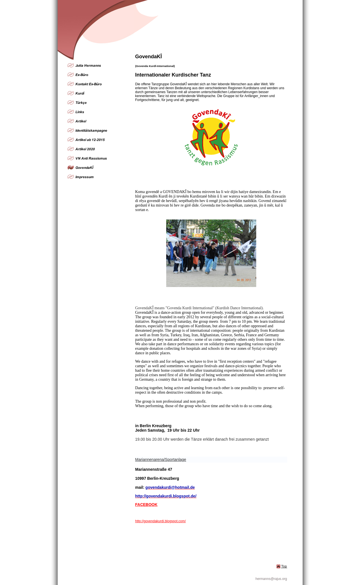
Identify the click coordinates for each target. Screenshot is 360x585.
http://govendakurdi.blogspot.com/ (160, 521)
